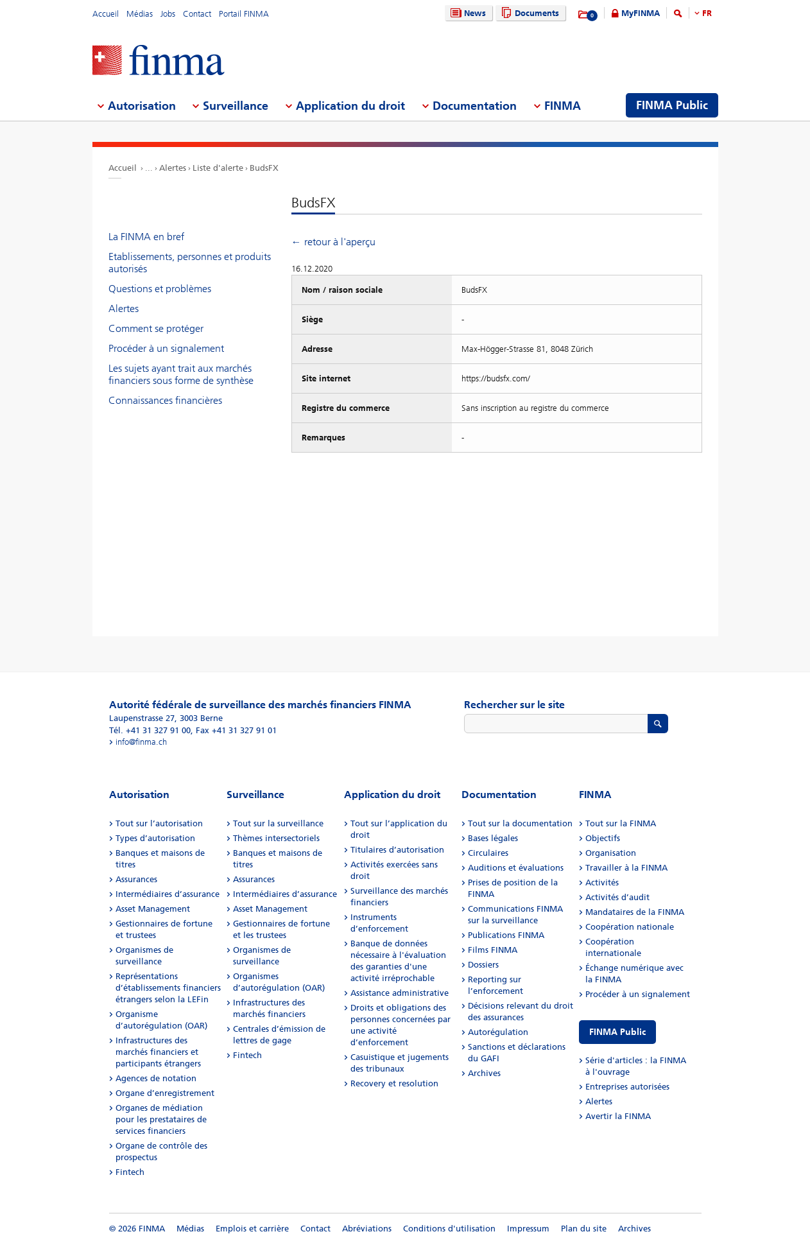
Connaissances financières (165, 400)
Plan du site (584, 1228)
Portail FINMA (244, 14)
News (466, 13)
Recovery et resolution (394, 1083)
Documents (528, 13)
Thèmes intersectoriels (276, 838)
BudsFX (264, 168)
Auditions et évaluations (516, 868)
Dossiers (483, 964)
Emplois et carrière (252, 1228)
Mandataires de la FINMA (634, 912)
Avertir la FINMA (618, 1116)
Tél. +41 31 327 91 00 (150, 730)
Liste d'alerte (218, 168)
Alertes (172, 168)
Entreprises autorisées (627, 1086)
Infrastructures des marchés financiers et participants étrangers (158, 1052)
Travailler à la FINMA (626, 868)
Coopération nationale (629, 927)
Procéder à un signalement (166, 348)
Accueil (105, 14)
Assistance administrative (399, 993)
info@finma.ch (141, 742)
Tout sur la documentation (520, 823)
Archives (484, 1073)
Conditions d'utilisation (449, 1228)
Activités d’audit (617, 897)
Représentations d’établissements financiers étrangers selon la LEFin (168, 987)
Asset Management (153, 909)
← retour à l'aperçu (333, 242)
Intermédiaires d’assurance (168, 894)
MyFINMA (640, 13)
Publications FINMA (506, 935)
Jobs (167, 14)
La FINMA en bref (146, 236)
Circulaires (488, 853)
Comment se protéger (155, 328)
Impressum (528, 1228)
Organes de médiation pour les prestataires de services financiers (161, 1119)
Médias (139, 14)
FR (707, 13)
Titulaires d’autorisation (397, 850)
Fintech (130, 1172)
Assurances (136, 879)
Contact (197, 14)
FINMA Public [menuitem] (672, 105)
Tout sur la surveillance (278, 823)
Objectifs (602, 838)
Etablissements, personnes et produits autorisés (189, 262)
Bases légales (493, 838)
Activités (602, 882)
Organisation (610, 853)
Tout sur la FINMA (620, 823)
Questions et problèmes (159, 288)
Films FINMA (492, 950)
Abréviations (367, 1228)
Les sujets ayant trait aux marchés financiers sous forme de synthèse (181, 374)
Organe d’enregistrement (165, 1093)
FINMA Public (617, 1032)
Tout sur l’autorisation (159, 823)
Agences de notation (156, 1078)
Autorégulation (498, 1032)
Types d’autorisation (155, 838)
